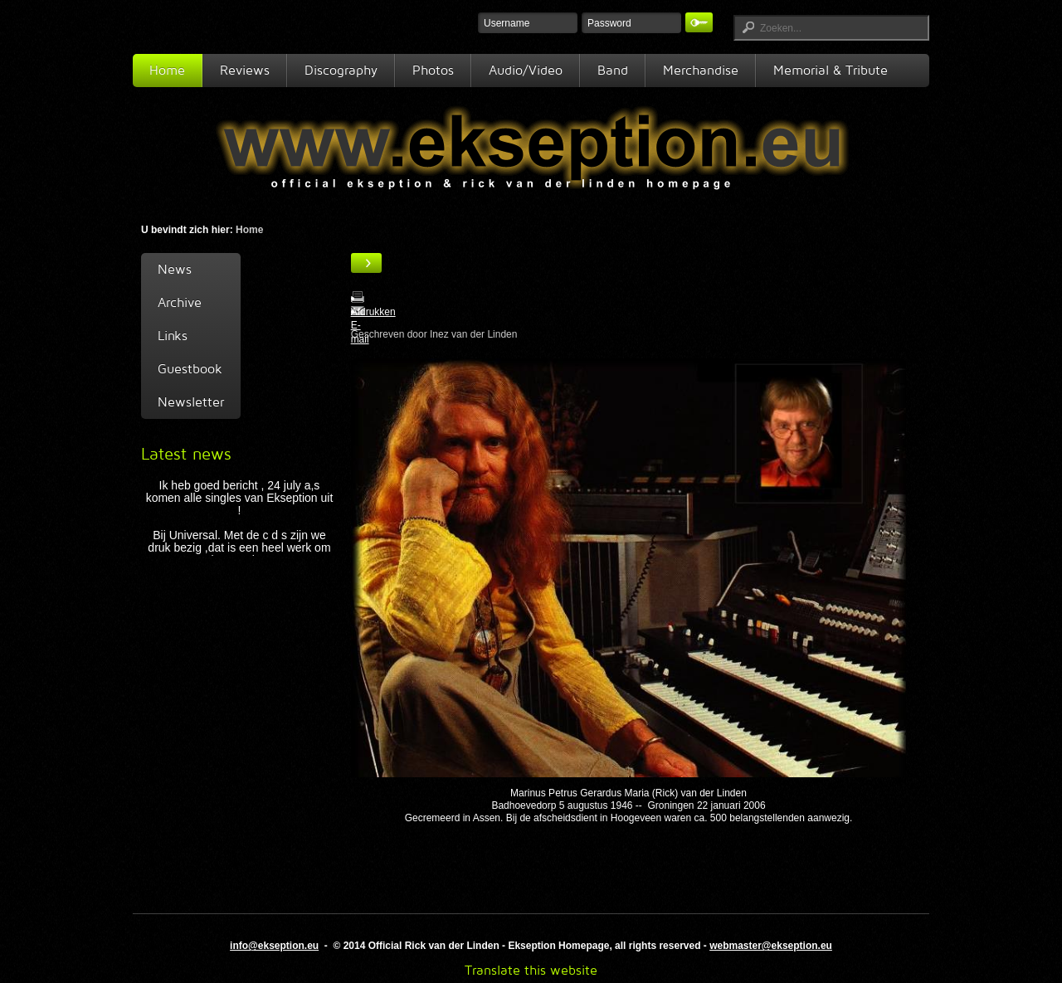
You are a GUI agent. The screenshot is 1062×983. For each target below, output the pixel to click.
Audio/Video (526, 70)
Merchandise (700, 70)
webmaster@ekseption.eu (770, 945)
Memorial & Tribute (830, 70)
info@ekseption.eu (274, 945)
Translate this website (531, 970)
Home (167, 70)
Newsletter (191, 402)
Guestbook (190, 369)
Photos (433, 70)
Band (612, 70)
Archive (180, 302)
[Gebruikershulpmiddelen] (366, 263)
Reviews (245, 70)
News (175, 269)
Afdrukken (373, 312)
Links (173, 335)
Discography (341, 70)
